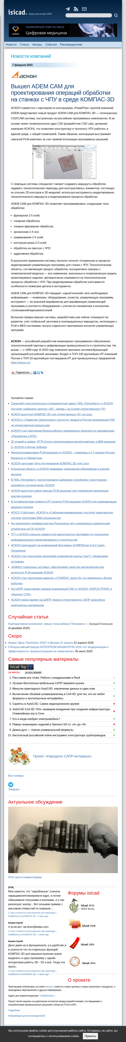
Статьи (24, 44)
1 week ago (43, 934)
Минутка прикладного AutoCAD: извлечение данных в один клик (53, 688)
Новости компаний (31, 56)
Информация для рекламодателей (26, 1015)
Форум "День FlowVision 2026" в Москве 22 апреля (40, 642)
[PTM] (10, 887)
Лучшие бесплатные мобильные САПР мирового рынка (48, 683)
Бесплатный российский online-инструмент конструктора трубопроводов (58, 735)
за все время (33, 672)
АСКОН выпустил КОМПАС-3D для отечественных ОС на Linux (51, 414)
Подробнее (14, 1010)
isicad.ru (49, 986)
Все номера (15, 775)
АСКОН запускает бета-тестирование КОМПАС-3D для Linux (50, 463)
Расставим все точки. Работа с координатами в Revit (46, 677)
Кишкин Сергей (15, 923)
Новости (11, 44)
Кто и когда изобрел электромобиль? (36, 719)
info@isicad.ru (47, 995)
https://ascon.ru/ (20, 362)
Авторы (37, 44)
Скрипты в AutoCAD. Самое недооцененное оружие (45, 703)
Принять (90, 1036)
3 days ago (43, 916)
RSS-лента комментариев (25, 877)
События (51, 44)
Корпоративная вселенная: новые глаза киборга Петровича (46, 623)
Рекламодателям (71, 44)
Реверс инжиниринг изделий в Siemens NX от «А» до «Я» (49, 724)
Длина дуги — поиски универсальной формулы (42, 729)
